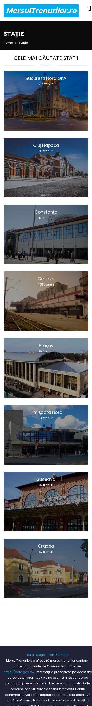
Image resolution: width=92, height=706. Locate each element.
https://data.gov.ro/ (19, 672)
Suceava (46, 482)
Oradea (46, 549)
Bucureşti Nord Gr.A (46, 81)
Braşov (46, 348)
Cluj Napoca (46, 148)
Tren (50, 655)
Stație (40, 655)
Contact (62, 655)
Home (8, 42)
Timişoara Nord (46, 415)
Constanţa (46, 215)
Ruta (30, 655)
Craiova (46, 281)
